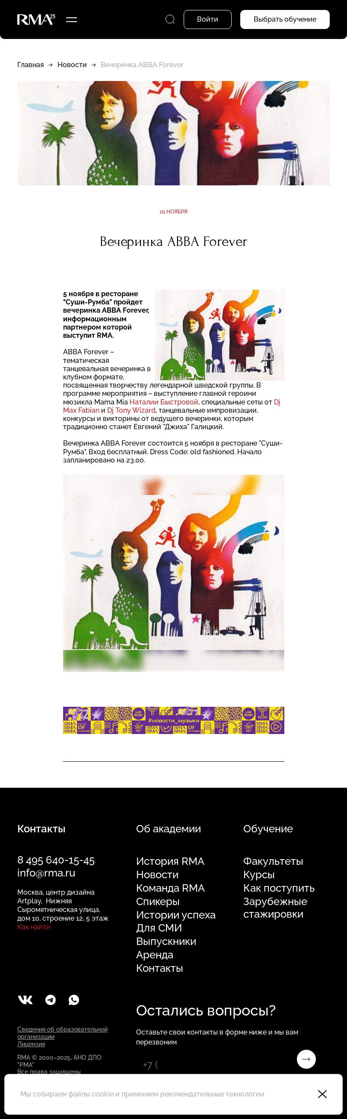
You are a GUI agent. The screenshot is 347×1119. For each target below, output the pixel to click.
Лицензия (31, 1044)
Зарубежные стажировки (275, 908)
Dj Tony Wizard (131, 410)
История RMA (170, 861)
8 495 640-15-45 (56, 860)
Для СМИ (159, 928)
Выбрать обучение (285, 19)
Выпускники (166, 941)
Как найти (34, 927)
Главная (30, 65)
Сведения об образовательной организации (62, 1033)
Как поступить (279, 888)
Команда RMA (170, 888)
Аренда (154, 955)
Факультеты (273, 861)
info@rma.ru (46, 873)
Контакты (159, 968)
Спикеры (158, 902)
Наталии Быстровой (164, 402)
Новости (72, 65)
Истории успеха (176, 915)
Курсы (259, 875)
